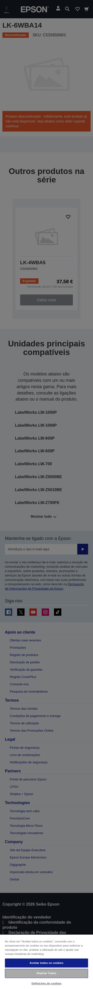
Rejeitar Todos (46, 973)
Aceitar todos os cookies (46, 962)
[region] (46, 961)
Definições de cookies (47, 983)
